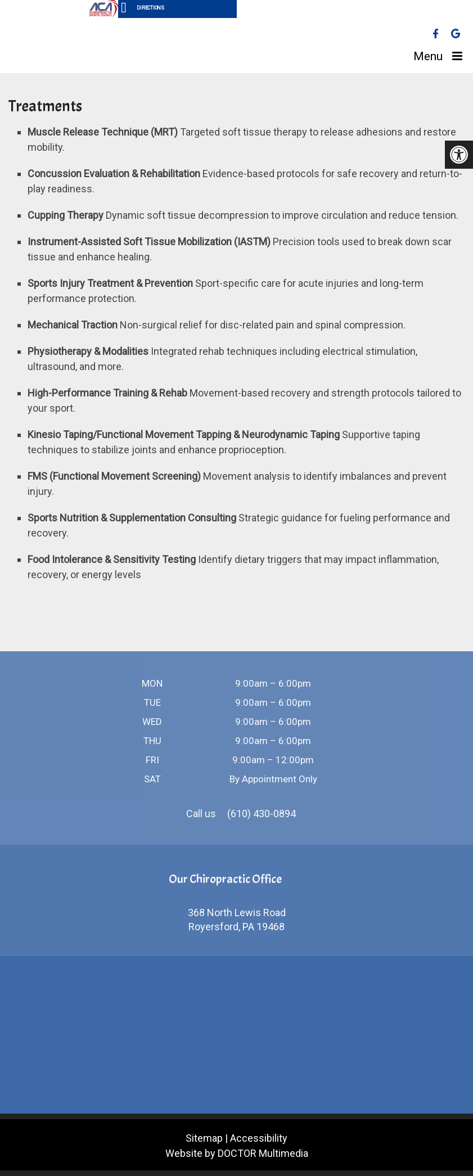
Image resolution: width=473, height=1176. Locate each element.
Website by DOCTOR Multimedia (236, 1153)
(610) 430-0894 (261, 813)
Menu (428, 56)
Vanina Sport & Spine (70, 45)
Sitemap (204, 1138)
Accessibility (258, 1138)
